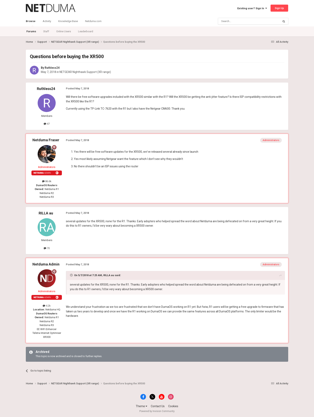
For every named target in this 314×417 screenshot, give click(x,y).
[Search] (239, 21)
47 (47, 123)
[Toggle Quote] (71, 275)
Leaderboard (85, 31)
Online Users (63, 31)
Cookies (173, 406)
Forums (31, 31)
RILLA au (46, 213)
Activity (47, 21)
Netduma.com (93, 21)
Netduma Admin (45, 264)
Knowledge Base (68, 21)
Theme (141, 406)
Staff (46, 31)
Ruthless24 (52, 67)
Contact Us (158, 406)
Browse (30, 23)
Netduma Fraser (45, 140)
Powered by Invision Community (157, 411)
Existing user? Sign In (252, 8)
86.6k (46, 181)
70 (47, 248)
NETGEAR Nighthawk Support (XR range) (85, 72)
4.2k (47, 305)
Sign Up (279, 8)
